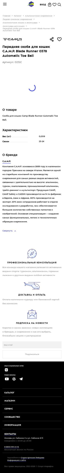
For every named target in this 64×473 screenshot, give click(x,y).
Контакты (10, 434)
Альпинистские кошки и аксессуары (20, 23)
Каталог (17, 16)
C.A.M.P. (6, 161)
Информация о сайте (16, 460)
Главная (6, 16)
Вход (43, 4)
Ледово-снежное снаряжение (17, 19)
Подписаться (32, 354)
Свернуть (7, 231)
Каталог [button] (9, 392)
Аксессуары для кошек (14, 26)
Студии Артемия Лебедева (32, 458)
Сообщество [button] (12, 417)
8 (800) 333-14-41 (11, 447)
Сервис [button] (8, 409)
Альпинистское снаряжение (38, 16)
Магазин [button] (9, 400)
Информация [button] (12, 425)
